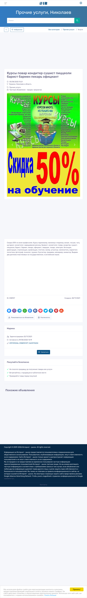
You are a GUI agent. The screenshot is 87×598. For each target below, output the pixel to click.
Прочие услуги (68, 30)
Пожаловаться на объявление (20, 317)
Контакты (43, 485)
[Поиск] (40, 20)
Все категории (54, 30)
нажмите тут (9, 479)
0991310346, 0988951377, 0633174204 (23, 343)
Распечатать (44, 317)
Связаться (43, 352)
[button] (12, 145)
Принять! (76, 589)
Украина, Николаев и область (19, 84)
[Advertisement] (43, 50)
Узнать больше (50, 595)
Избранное (17, 29)
